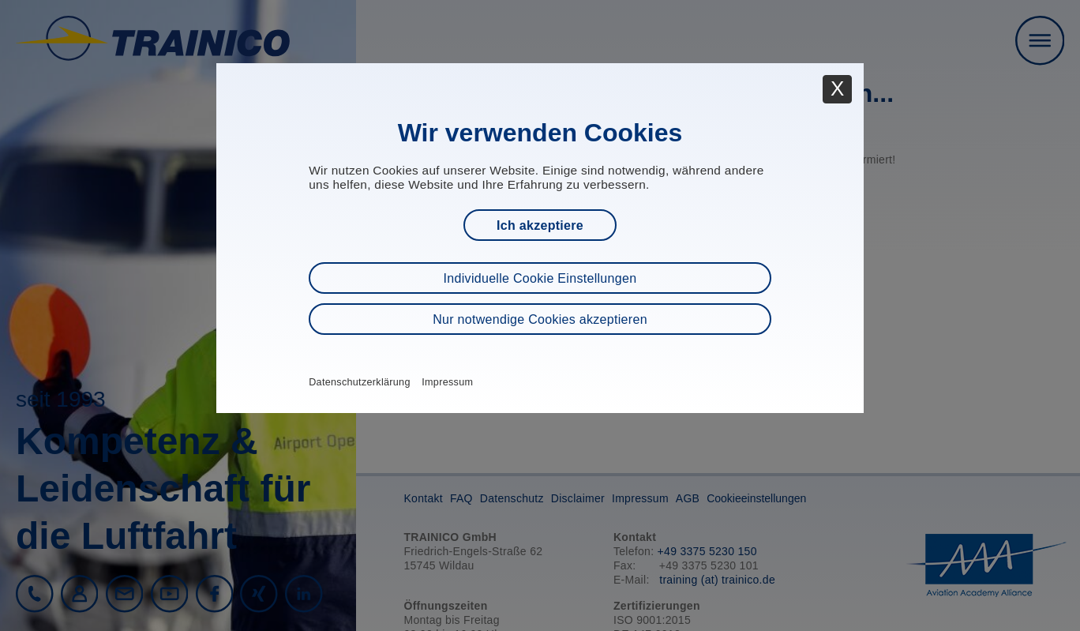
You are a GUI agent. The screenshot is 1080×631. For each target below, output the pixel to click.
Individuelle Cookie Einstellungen (540, 278)
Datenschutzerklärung (360, 382)
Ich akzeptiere (540, 225)
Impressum (447, 382)
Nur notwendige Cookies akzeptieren (540, 319)
